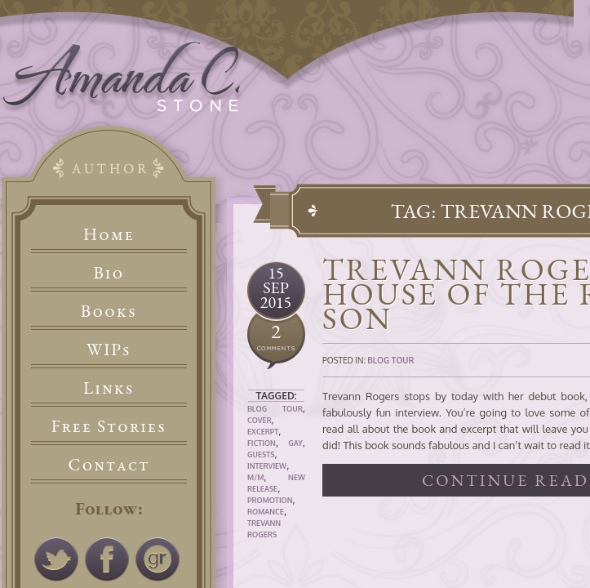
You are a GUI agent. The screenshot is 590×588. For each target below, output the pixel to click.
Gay (295, 443)
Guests (260, 454)
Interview (266, 465)
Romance (265, 511)
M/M (255, 477)
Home (109, 234)
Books (109, 311)
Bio (109, 272)
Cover (259, 420)
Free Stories (109, 426)
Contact (109, 464)
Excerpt (262, 431)
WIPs (109, 349)
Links (109, 387)
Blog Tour (275, 408)
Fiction (261, 443)
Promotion (270, 500)
